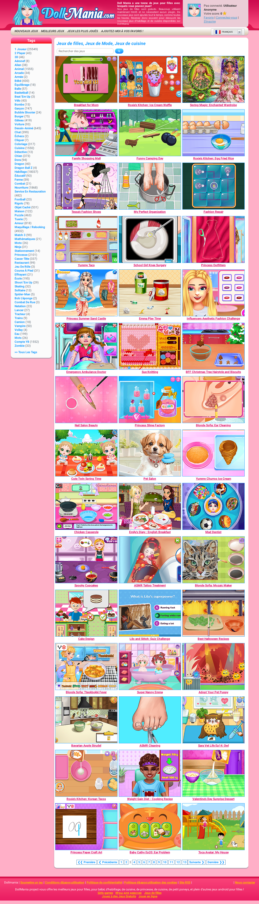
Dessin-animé (24, 128)
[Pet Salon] (150, 453)
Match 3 (20, 235)
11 (171, 862)
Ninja (18, 247)
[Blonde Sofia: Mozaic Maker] (213, 559)
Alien (18, 65)
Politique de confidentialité (104, 882)
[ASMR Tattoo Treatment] (150, 559)
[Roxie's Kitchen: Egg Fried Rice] (213, 132)
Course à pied (24, 270)
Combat (20, 183)
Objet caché (22, 207)
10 (164, 862)
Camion (20, 322)
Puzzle (19, 215)
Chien (18, 156)
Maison (19, 211)
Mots (18, 338)
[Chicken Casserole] (86, 506)
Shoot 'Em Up (23, 282)
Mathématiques (25, 239)
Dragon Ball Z (23, 168)
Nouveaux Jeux (26, 31)
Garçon (19, 108)
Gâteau (19, 120)
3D (16, 57)
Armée (19, 77)
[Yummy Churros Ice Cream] (213, 453)
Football (20, 199)
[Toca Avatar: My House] (213, 826)
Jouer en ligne (148, 896)
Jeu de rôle (22, 266)
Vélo (18, 100)
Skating (19, 286)
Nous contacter (245, 882)
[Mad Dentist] (213, 506)
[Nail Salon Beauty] (86, 399)
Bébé (18, 81)
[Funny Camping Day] (150, 132)
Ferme (19, 179)
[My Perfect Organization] (150, 186)
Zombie (19, 345)
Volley (19, 330)
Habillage (21, 171)
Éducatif (20, 175)
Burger (19, 116)
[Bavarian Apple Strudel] (86, 719)
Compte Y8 (22, 342)
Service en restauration (30, 191)
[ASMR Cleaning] (150, 719)
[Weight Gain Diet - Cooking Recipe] (150, 773)
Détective (21, 152)
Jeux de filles (153, 893)
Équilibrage (22, 84)
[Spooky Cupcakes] (86, 559)
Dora (18, 160)
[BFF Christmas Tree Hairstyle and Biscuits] (213, 346)
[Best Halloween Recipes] (213, 613)
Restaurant (22, 262)
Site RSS (184, 882)
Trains (19, 318)
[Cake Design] (86, 613)
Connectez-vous (226, 17)
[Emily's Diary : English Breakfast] (150, 506)
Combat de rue (25, 302)
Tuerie (19, 219)
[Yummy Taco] (86, 239)
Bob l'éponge (23, 298)
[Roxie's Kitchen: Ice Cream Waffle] (150, 79)
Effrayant (20, 274)
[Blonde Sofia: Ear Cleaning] (213, 399)
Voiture (19, 124)
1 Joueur (20, 49)
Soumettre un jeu (31, 882)
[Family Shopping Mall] (86, 132)
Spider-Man (22, 294)
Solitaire (20, 290)
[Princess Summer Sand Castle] (86, 292)
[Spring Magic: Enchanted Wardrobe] (213, 79)
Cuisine (19, 148)
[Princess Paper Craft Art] (86, 826)
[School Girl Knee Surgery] (150, 239)
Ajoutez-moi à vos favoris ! (122, 31)
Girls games (105, 893)
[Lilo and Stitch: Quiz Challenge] (150, 613)
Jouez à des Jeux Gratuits (119, 896)
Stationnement (24, 251)
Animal (19, 69)
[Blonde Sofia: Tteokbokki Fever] (86, 666)
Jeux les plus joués (82, 31)
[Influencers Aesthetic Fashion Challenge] (213, 292)
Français (224, 32)
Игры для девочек (129, 893)
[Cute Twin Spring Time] (86, 453)
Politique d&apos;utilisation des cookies (150, 882)
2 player (20, 53)
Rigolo (19, 203)
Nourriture (21, 187)
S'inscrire (210, 21)
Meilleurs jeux (52, 31)
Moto (18, 243)
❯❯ (215, 862)
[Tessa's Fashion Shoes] (86, 186)
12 (178, 862)
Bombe (19, 104)
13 (185, 862)
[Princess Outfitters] (213, 239)
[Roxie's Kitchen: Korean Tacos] (86, 773)
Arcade (19, 73)
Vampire (20, 326)
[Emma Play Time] (150, 292)
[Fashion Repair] (213, 186)
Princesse (21, 255)
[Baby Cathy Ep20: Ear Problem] (150, 826)
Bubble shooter (25, 112)
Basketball (21, 92)
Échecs (19, 136)
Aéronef (20, 61)
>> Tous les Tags (26, 352)
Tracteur (20, 314)
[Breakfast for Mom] (86, 79)
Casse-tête (22, 258)
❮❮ (86, 862)
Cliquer (19, 140)
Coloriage (21, 144)
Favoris (209, 17)
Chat (18, 132)
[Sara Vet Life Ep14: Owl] (213, 719)
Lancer (19, 310)
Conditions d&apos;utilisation (64, 882)
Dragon (19, 164)
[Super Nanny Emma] (150, 666)
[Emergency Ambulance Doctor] (86, 346)
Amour (19, 223)
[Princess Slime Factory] (150, 399)
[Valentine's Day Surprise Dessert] (213, 773)
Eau (17, 334)
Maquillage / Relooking (30, 227)
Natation (20, 306)
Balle (18, 88)
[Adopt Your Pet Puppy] (213, 666)
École (18, 278)
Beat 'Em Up (22, 96)
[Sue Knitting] (150, 346)
